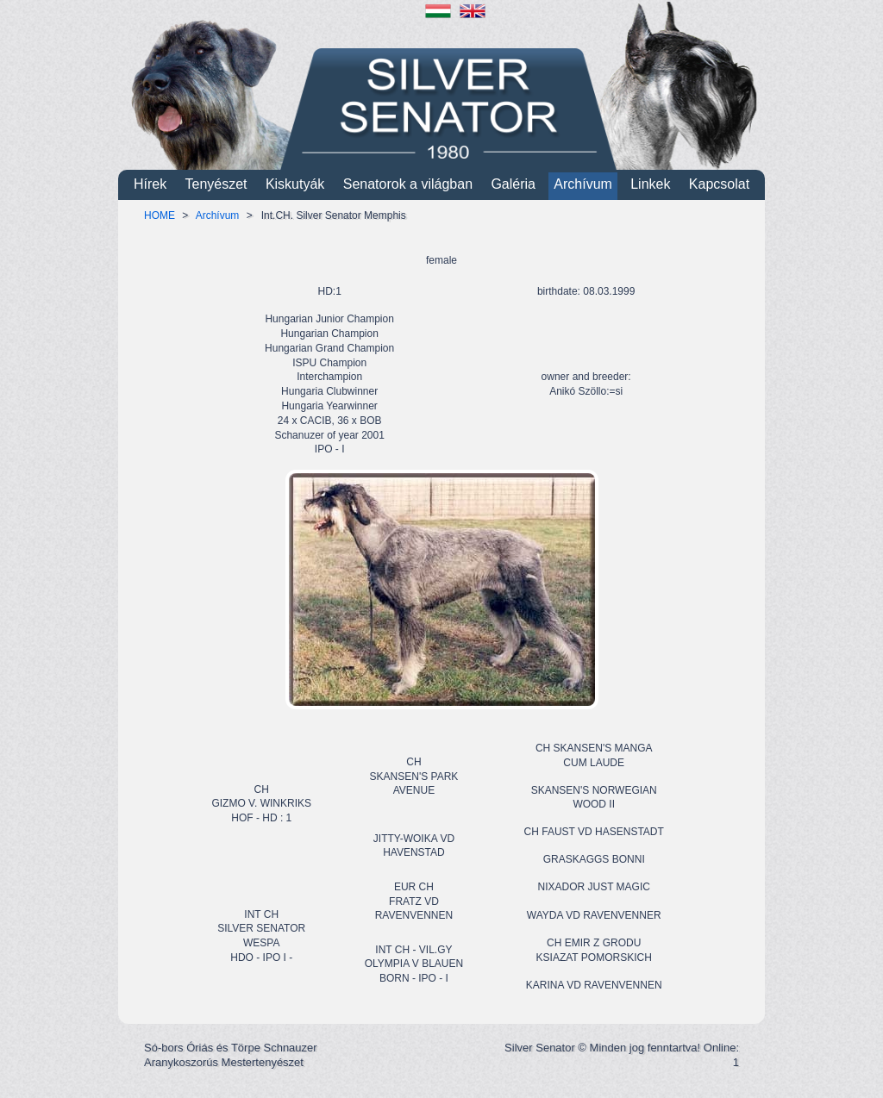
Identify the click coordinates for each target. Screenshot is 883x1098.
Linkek (650, 184)
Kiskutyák (295, 184)
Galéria (513, 184)
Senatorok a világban (408, 184)
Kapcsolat (719, 184)
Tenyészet (216, 184)
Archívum (583, 184)
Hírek (150, 184)
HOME (159, 215)
